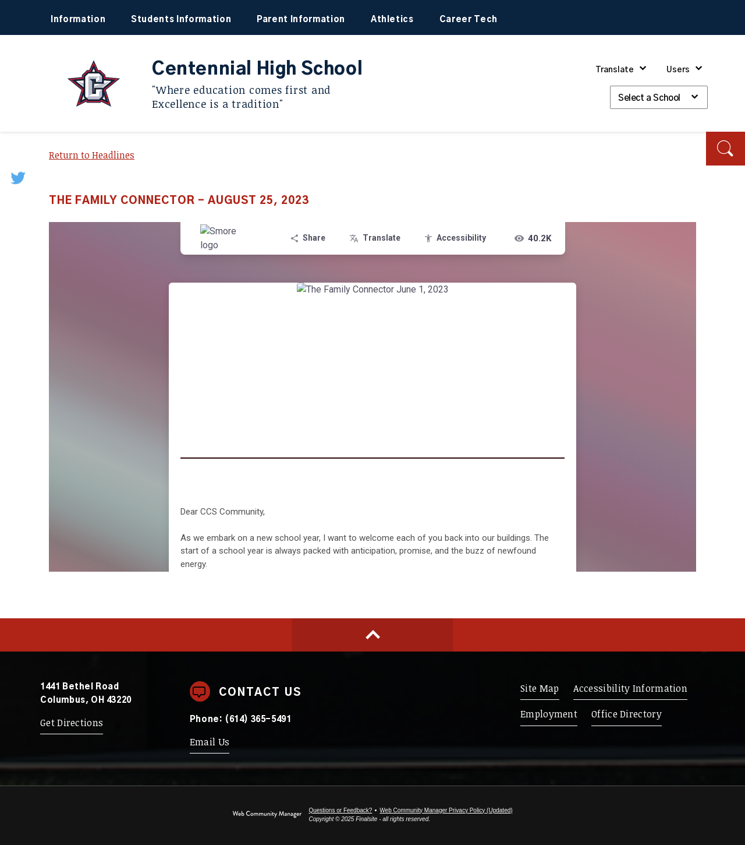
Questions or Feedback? (340, 810)
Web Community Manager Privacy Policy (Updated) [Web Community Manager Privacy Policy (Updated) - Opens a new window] (445, 810)
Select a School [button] (649, 98)
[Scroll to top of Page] (372, 635)
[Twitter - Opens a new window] (19, 177)
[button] (725, 149)
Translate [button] (614, 70)
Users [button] (678, 70)
